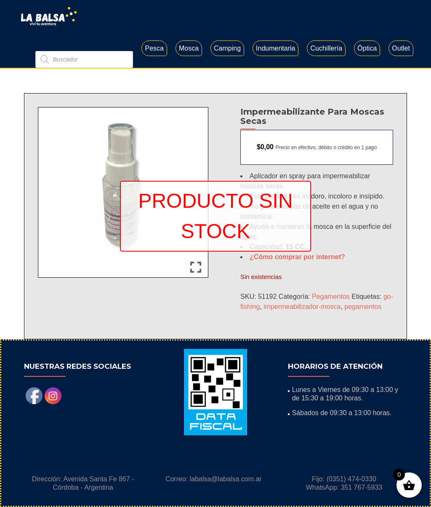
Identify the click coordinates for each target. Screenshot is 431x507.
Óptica (367, 48)
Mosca (189, 48)
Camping (227, 48)
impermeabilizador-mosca (302, 306)
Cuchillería (326, 48)
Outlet (401, 48)
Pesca (154, 48)
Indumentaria (275, 48)
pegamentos (362, 306)
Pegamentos (331, 296)
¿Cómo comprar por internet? (297, 256)
